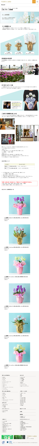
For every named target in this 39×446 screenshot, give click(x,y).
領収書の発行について (5, 426)
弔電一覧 (3, 393)
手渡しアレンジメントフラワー (24, 386)
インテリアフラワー (5, 389)
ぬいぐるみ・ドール (5, 382)
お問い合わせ (4, 427)
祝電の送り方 (4, 430)
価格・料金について (5, 424)
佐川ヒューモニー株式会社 (30, 438)
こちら (21, 177)
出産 (21, 396)
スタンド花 (21, 381)
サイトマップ (4, 432)
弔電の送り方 (4, 431)
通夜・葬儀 (21, 403)
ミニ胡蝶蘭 (21, 380)
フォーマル (4, 380)
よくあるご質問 (4, 421)
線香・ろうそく (4, 397)
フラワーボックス (22, 383)
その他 (3, 386)
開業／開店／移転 (22, 400)
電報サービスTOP (4, 8)
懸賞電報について (22, 416)
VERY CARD (4, 378)
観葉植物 (21, 382)
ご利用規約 (21, 425)
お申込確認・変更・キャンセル (6, 425)
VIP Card (3, 379)
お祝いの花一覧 (22, 377)
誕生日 (21, 395)
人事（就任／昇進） (23, 398)
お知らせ (3, 422)
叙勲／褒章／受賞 (22, 399)
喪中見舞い (21, 405)
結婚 (21, 394)
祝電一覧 (3, 377)
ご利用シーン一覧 (22, 393)
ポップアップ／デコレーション (6, 381)
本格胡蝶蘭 (21, 378)
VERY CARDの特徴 (5, 410)
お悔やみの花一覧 (4, 404)
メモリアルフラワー (5, 400)
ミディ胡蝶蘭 (22, 379)
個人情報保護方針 (22, 422)
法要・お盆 (21, 404)
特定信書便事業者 (22, 427)
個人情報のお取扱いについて (24, 423)
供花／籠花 (4, 405)
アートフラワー (4, 388)
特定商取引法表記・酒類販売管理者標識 (25, 426)
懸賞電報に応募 (22, 417)
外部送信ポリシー (22, 424)
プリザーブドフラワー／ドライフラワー (7, 387)
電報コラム (4, 411)
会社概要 (21, 421)
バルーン (3, 383)
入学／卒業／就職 (22, 397)
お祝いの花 (9, 8)
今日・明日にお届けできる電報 (6, 423)
